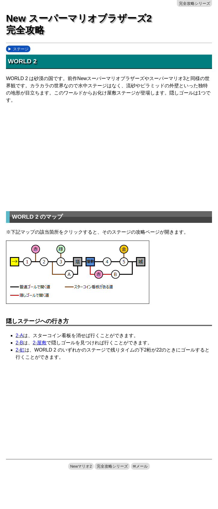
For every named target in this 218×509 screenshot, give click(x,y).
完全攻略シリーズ (194, 3)
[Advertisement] (112, 155)
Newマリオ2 (81, 466)
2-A (19, 335)
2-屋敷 (40, 342)
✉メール (140, 466)
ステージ (21, 49)
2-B (19, 342)
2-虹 (20, 349)
